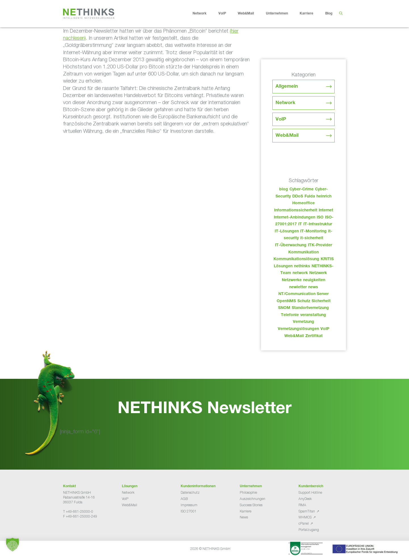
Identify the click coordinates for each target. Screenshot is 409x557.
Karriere (311, 14)
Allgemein (287, 86)
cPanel (304, 523)
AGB (184, 499)
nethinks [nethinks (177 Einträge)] (302, 266)
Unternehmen (281, 14)
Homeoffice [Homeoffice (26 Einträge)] (303, 203)
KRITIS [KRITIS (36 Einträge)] (327, 259)
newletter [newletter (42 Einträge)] (298, 287)
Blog (328, 13)
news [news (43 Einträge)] (313, 287)
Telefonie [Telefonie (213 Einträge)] (290, 315)
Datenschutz (190, 492)
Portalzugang (309, 529)
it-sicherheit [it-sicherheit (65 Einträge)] (311, 238)
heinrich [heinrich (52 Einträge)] (323, 197)
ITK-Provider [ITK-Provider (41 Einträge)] (320, 245)
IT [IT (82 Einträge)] (300, 224)
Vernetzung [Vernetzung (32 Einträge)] (303, 322)
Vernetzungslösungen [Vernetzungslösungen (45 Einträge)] (298, 329)
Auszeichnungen (252, 499)
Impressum (189, 505)
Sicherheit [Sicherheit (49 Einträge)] (321, 301)
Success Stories (251, 505)
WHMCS (305, 517)
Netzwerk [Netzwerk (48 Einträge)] (318, 273)
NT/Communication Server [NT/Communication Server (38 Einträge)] (303, 294)
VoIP (226, 14)
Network (204, 14)
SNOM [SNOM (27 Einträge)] (284, 308)
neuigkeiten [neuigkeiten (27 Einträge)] (314, 280)
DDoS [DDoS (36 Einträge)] (297, 197)
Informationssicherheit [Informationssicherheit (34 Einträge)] (295, 211)
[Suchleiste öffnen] (340, 14)
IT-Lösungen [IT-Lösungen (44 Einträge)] (287, 232)
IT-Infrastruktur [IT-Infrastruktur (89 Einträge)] (317, 224)
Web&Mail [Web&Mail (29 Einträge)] (294, 336)
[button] (12, 544)
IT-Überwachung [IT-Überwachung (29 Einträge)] (290, 245)
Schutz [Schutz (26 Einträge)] (303, 301)
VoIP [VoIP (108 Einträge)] (324, 329)
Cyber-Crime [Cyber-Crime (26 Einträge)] (301, 190)
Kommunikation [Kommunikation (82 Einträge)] (303, 253)
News (244, 517)
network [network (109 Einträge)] (300, 273)
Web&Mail (250, 14)
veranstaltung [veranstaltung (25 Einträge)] (313, 315)
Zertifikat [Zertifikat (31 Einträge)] (314, 336)
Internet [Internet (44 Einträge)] (326, 211)
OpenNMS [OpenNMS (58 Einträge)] (286, 301)
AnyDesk (305, 499)
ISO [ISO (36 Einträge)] (320, 218)
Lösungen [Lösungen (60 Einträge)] (283, 266)
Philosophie (248, 492)
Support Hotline (310, 492)
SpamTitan (307, 511)
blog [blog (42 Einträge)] (283, 190)
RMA (302, 505)
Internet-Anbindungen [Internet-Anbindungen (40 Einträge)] (294, 218)
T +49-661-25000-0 (78, 511)
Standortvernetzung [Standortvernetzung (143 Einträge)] (310, 308)
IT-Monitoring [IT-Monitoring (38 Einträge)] (313, 232)
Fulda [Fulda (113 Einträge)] (309, 197)
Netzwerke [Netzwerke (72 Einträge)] (292, 280)
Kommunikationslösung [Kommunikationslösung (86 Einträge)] (296, 259)
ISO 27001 (189, 511)
